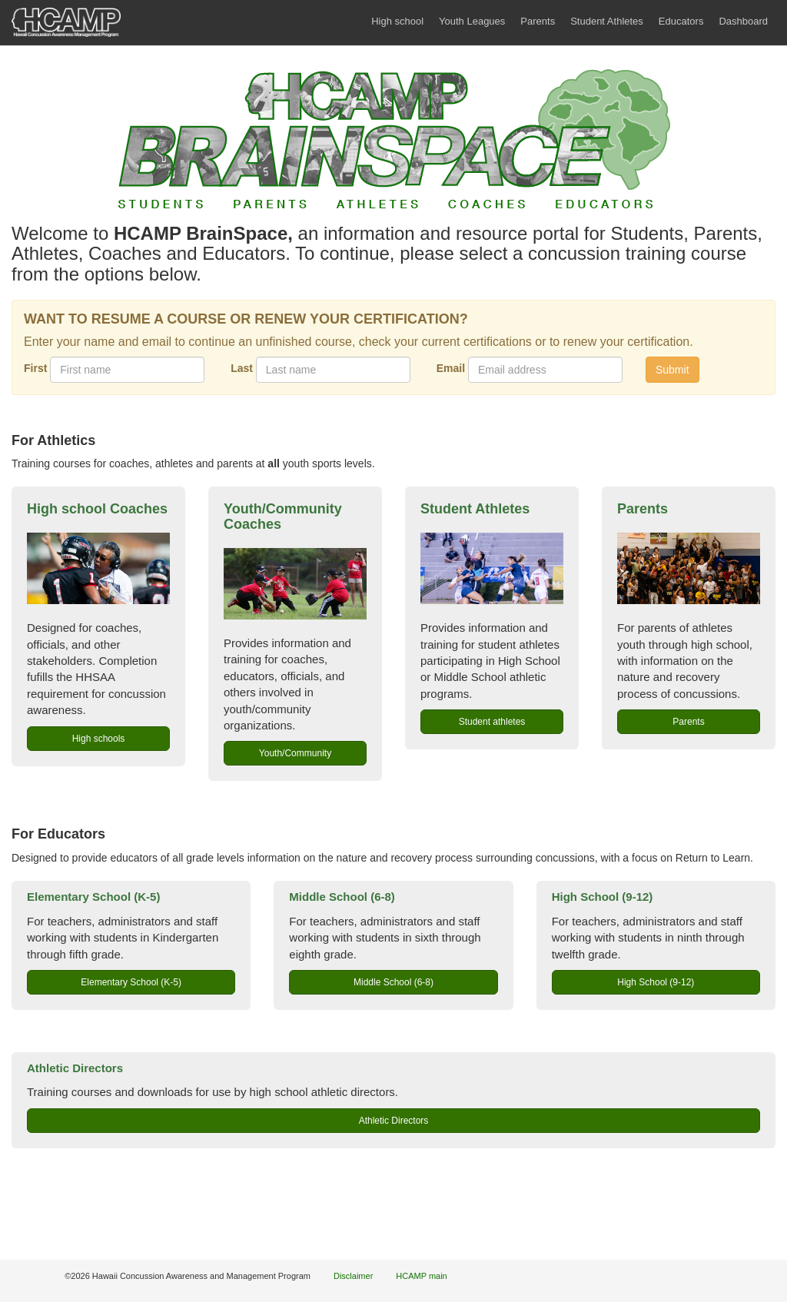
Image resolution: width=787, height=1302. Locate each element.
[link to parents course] (688, 568)
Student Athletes (606, 21)
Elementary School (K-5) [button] (131, 982)
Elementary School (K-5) (93, 896)
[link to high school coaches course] (98, 568)
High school (397, 21)
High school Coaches (97, 508)
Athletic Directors (75, 1067)
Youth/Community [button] (295, 753)
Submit (672, 370)
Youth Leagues (472, 21)
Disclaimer (353, 1275)
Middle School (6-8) (342, 896)
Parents (537, 21)
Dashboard (743, 21)
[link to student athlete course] (491, 568)
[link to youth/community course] (295, 583)
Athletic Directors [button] (394, 1120)
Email (451, 368)
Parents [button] (688, 721)
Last (242, 368)
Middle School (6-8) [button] (393, 982)
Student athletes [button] (492, 721)
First (35, 368)
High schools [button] (98, 738)
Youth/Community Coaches (283, 516)
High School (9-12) (602, 896)
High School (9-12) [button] (655, 982)
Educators (681, 21)
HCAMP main (421, 1275)
